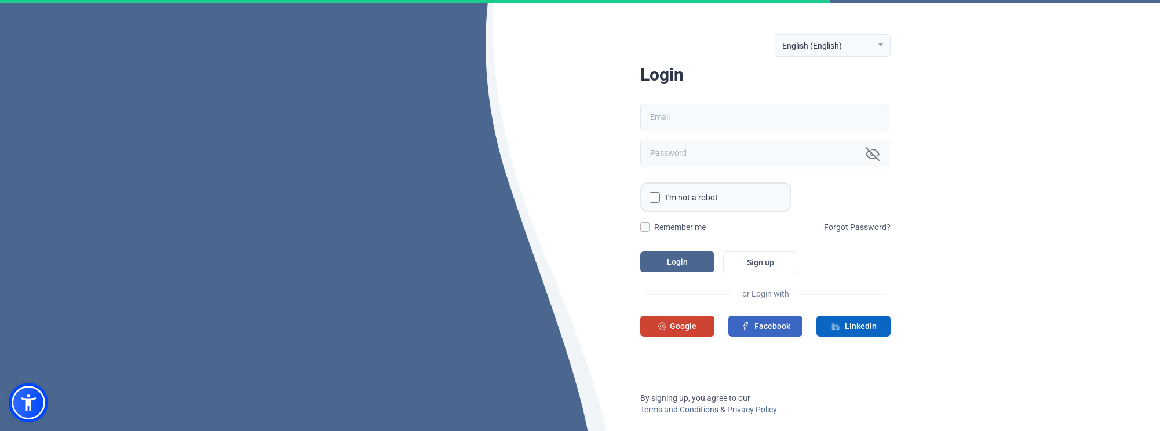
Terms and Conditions (679, 409)
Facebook (765, 326)
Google (677, 326)
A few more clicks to (235, 285)
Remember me (680, 227)
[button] (28, 402)
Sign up (760, 262)
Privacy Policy (752, 409)
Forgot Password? (857, 227)
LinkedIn (854, 326)
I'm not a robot (692, 197)
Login (677, 261)
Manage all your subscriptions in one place (237, 344)
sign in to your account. (248, 311)
